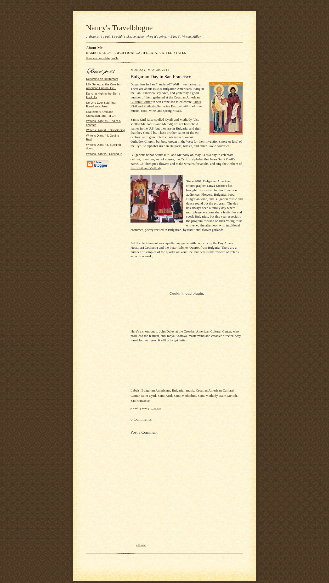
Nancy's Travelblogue (119, 28)
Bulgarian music (183, 390)
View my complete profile (102, 58)
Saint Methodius (185, 396)
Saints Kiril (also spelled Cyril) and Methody (161, 119)
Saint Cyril (148, 396)
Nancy (105, 53)
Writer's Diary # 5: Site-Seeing (105, 130)
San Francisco (140, 401)
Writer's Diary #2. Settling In (104, 153)
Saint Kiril (165, 396)
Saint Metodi (228, 396)
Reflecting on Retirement (102, 78)
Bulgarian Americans (155, 390)
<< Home (141, 545)
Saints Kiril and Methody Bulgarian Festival (166, 104)
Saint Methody (208, 396)
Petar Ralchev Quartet (184, 247)
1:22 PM (156, 408)
